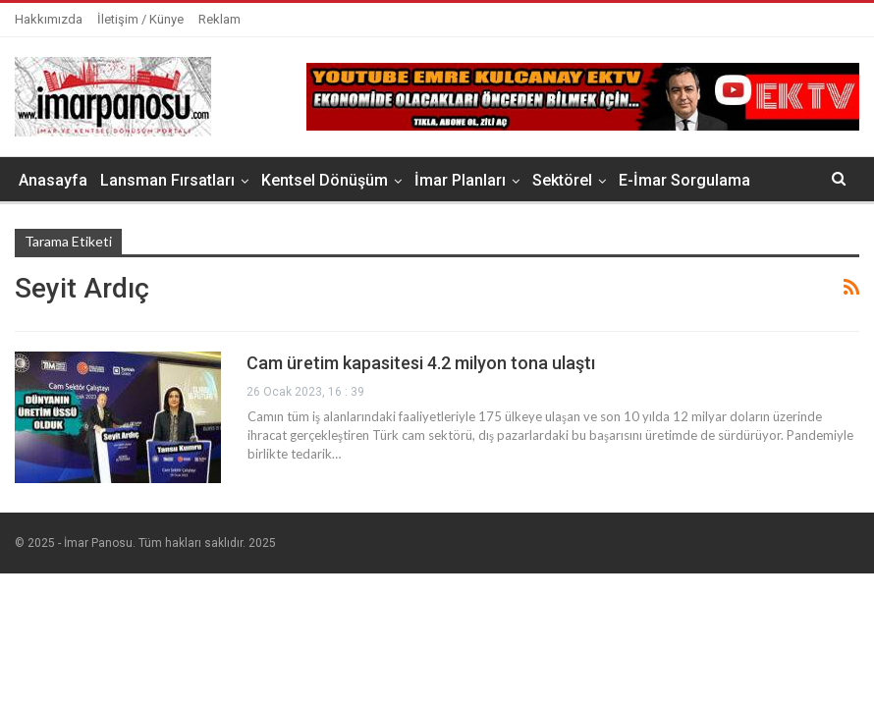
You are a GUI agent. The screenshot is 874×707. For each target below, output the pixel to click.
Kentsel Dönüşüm (324, 180)
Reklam (219, 19)
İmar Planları (460, 180)
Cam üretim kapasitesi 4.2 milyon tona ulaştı (420, 363)
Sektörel (562, 180)
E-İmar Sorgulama (684, 180)
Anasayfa (53, 180)
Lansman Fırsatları (167, 180)
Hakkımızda (48, 19)
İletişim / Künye (140, 19)
